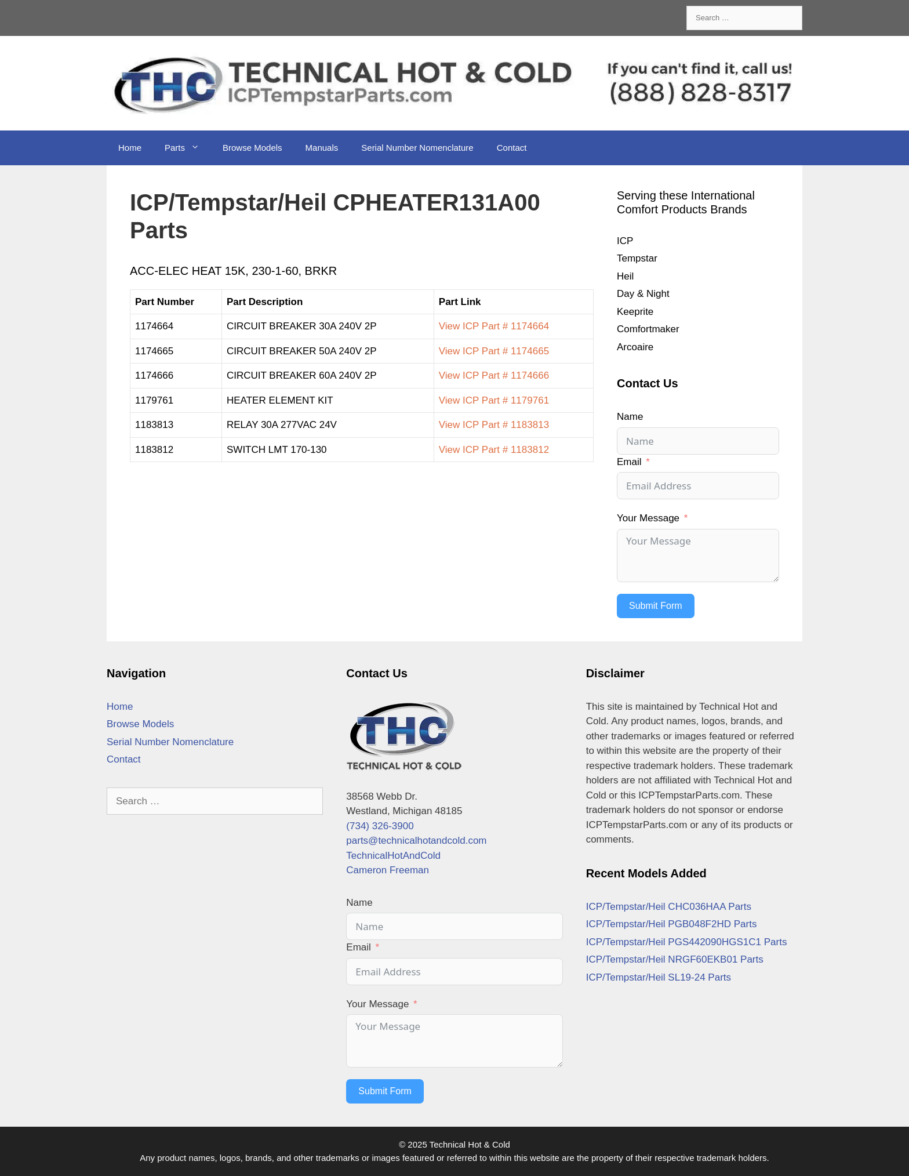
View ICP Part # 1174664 (494, 326)
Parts (188, 147)
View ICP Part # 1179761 (494, 400)
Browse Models (252, 148)
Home (129, 148)
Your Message (648, 518)
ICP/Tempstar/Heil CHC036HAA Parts (668, 906)
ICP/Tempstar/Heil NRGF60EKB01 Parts (674, 959)
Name (630, 416)
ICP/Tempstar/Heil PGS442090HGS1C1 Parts (686, 942)
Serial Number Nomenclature (417, 148)
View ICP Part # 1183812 (494, 449)
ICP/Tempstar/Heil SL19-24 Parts (658, 977)
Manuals (322, 148)
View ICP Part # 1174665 (494, 351)
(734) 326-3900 (379, 826)
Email (629, 461)
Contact (512, 148)
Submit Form (655, 606)
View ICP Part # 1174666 (494, 375)
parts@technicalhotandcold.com (416, 840)
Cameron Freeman (387, 870)
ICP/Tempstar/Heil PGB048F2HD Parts (671, 924)
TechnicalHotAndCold (393, 855)
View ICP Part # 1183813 (494, 424)
